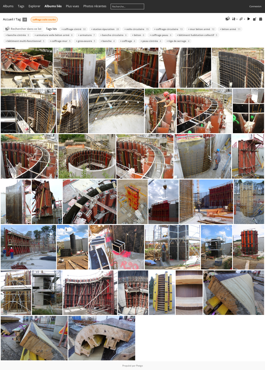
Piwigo (139, 365)
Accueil (8, 19)
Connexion (255, 6)
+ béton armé (230, 29)
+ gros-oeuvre (85, 41)
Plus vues (72, 6)
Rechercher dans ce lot (26, 29)
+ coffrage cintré (73, 29)
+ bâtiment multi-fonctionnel (25, 41)
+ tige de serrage (178, 41)
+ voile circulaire (136, 29)
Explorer (34, 6)
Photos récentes (94, 6)
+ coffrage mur (60, 41)
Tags (21, 6)
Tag (18, 19)
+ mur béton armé (201, 29)
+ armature (86, 35)
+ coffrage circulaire (168, 29)
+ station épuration (105, 29)
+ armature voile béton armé (53, 35)
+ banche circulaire (113, 35)
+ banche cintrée (17, 35)
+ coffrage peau (160, 35)
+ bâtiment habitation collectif (197, 35)
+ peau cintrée (151, 41)
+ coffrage (127, 41)
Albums (8, 6)
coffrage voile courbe (44, 19)
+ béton (138, 35)
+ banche (108, 41)
